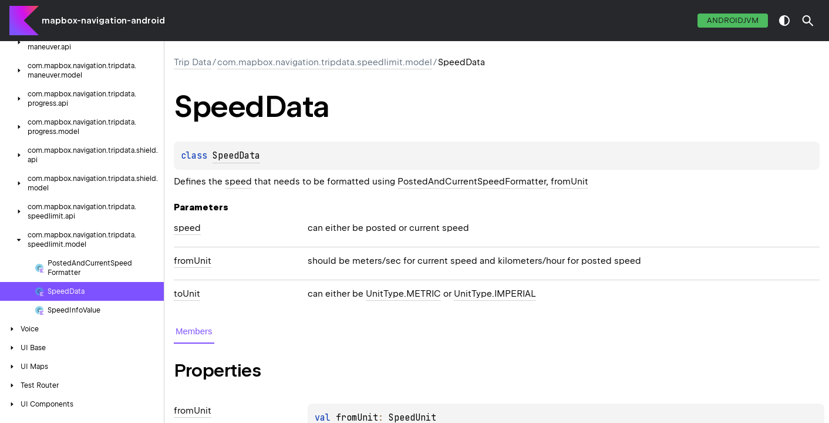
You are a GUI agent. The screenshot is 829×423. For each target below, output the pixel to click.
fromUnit (569, 181)
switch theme (784, 20)
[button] (808, 20)
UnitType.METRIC (403, 293)
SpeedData (236, 156)
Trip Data (192, 62)
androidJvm (733, 20)
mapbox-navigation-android (103, 20)
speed (238, 181)
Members (194, 331)
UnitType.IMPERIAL (495, 293)
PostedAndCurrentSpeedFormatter (471, 181)
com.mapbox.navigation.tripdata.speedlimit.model (324, 62)
